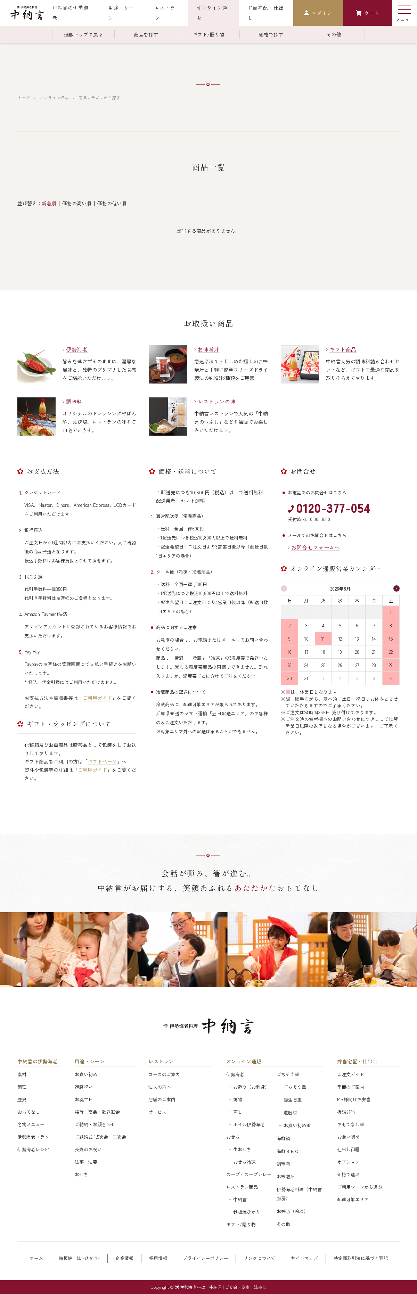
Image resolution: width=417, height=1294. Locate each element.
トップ (23, 97)
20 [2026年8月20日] (357, 652)
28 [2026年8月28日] (374, 665)
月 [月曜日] (306, 600)
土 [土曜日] (391, 600)
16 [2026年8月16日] (289, 652)
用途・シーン (90, 1061)
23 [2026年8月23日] (290, 665)
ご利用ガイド (97, 697)
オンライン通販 (54, 97)
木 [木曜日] (357, 600)
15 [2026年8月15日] (391, 638)
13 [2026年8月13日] (357, 638)
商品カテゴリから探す (99, 97)
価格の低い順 (111, 203)
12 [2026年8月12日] (340, 638)
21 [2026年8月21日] (374, 652)
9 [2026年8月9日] (289, 638)
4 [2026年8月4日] (323, 625)
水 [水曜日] (340, 600)
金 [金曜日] (374, 600)
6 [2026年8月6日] (357, 625)
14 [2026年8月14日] (374, 638)
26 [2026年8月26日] (340, 665)
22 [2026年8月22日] (391, 652)
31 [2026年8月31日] (306, 678)
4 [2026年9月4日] (374, 678)
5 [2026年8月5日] (340, 625)
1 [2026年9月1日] (323, 678)
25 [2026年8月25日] (323, 665)
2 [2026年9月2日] (340, 678)
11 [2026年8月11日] (323, 638)
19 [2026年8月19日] (340, 652)
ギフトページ (102, 761)
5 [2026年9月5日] (391, 678)
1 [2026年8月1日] (391, 612)
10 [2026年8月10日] (306, 638)
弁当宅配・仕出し (357, 1061)
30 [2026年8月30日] (289, 678)
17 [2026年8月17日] (306, 652)
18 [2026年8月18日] (323, 652)
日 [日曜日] (289, 600)
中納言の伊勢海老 (37, 1061)
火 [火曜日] (323, 600)
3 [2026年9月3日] (357, 678)
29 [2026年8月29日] (391, 665)
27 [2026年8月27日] (357, 665)
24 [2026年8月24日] (306, 665)
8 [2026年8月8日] (391, 625)
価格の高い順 (76, 203)
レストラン (161, 1061)
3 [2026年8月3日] (306, 625)
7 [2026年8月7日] (374, 625)
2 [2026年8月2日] (290, 625)
